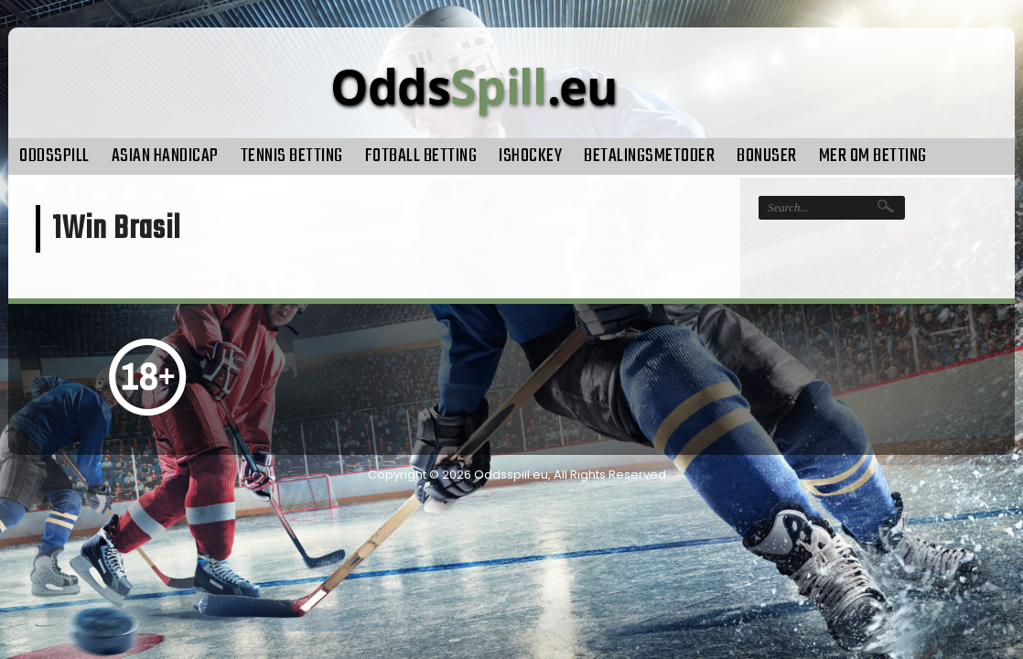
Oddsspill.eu (511, 474)
